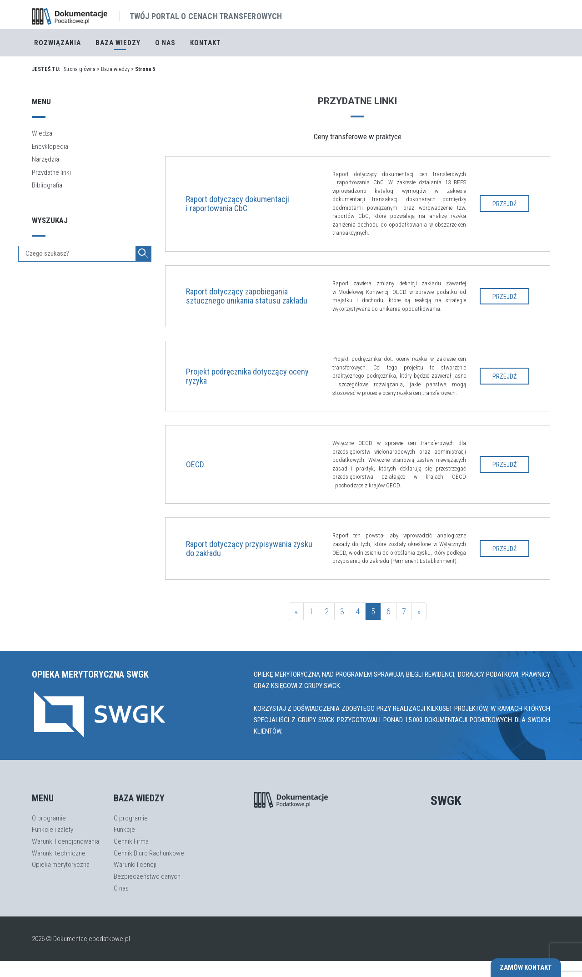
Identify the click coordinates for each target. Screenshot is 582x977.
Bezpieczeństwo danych (147, 876)
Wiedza (42, 133)
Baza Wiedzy (117, 43)
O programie (49, 818)
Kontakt (205, 43)
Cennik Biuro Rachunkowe (149, 853)
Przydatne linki (51, 172)
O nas (165, 43)
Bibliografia (47, 185)
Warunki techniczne (58, 853)
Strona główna (79, 69)
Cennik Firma (131, 841)
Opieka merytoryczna (61, 865)
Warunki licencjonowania (65, 841)
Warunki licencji (135, 865)
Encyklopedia (50, 146)
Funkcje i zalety (52, 829)
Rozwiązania (57, 43)
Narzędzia (45, 159)
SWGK (446, 800)
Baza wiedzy (115, 69)
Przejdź (504, 204)
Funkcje (124, 829)
